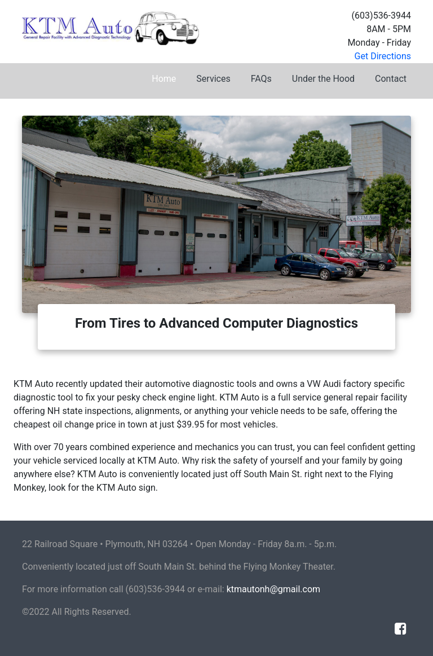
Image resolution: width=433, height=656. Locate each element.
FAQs (261, 78)
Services (213, 78)
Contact (391, 78)
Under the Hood (323, 78)
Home (164, 78)
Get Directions (383, 56)
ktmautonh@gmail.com (273, 589)
